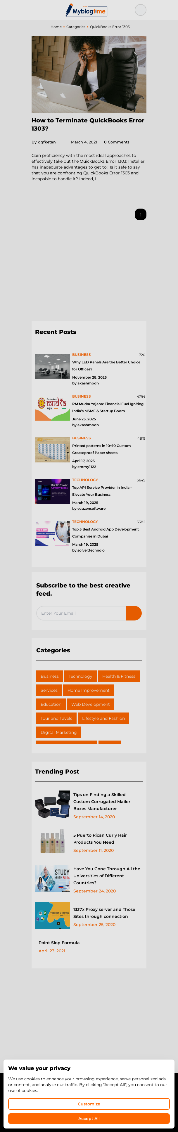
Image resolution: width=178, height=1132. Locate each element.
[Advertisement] (89, 273)
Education (51, 704)
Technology (80, 676)
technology (85, 480)
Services (49, 690)
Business (50, 676)
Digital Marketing (59, 732)
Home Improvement (89, 690)
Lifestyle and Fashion (103, 718)
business (81, 354)
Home (56, 27)
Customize (89, 1104)
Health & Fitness (118, 676)
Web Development (90, 704)
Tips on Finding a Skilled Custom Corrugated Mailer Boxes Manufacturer (101, 801)
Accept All (89, 1118)
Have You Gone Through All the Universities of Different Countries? (106, 875)
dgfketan (44, 142)
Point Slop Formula (59, 942)
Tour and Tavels (56, 718)
